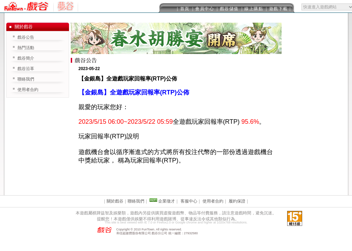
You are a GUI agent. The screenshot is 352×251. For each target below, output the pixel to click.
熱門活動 (25, 47)
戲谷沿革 (25, 68)
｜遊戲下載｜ (278, 8)
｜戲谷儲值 (227, 8)
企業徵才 (166, 201)
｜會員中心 (202, 8)
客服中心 (189, 201)
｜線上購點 (251, 8)
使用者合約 (27, 89)
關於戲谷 (115, 201)
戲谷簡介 (25, 58)
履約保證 (237, 201)
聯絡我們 (25, 79)
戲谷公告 (25, 37)
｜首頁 (182, 8)
